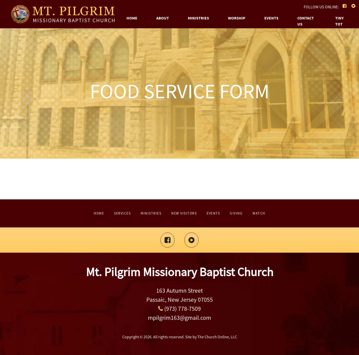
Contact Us (305, 21)
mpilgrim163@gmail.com (179, 314)
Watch (221, 213)
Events (271, 17)
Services (149, 213)
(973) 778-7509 (179, 307)
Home (131, 17)
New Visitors (182, 213)
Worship (236, 17)
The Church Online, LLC (206, 336)
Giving (209, 213)
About (162, 17)
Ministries (198, 17)
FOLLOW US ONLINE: (321, 6)
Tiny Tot (339, 21)
